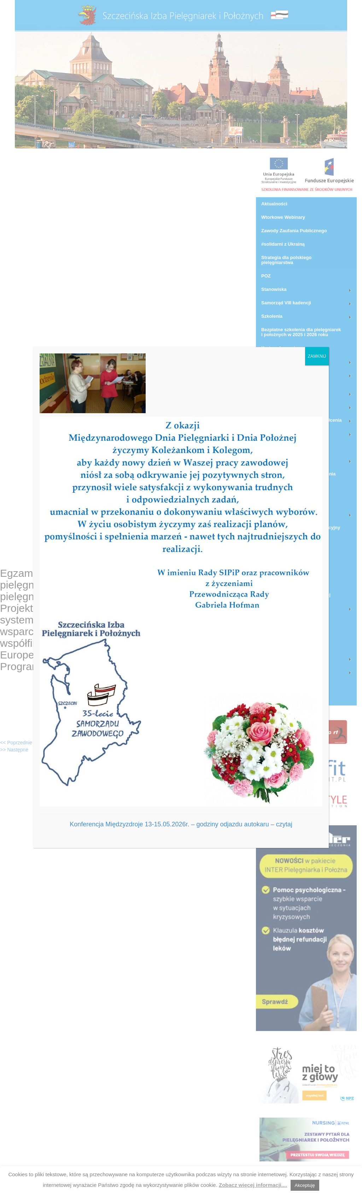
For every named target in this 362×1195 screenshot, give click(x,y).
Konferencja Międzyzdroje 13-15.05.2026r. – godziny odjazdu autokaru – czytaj (181, 824)
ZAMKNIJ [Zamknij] (317, 356)
